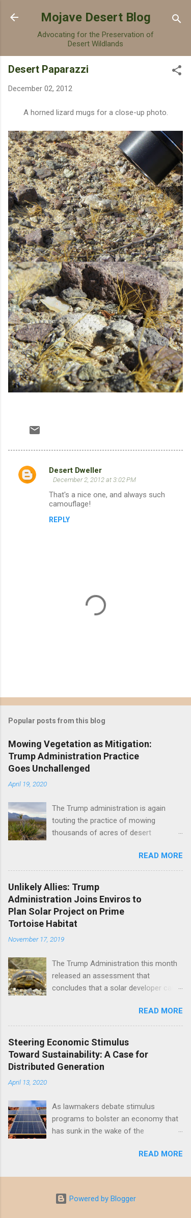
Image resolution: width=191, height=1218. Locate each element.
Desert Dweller (75, 470)
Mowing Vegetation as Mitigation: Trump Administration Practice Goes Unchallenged (80, 756)
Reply (59, 520)
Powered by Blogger (95, 1198)
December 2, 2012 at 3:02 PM (94, 480)
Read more (161, 855)
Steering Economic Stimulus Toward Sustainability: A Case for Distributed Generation (78, 1054)
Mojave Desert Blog (96, 17)
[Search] (177, 20)
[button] (177, 72)
